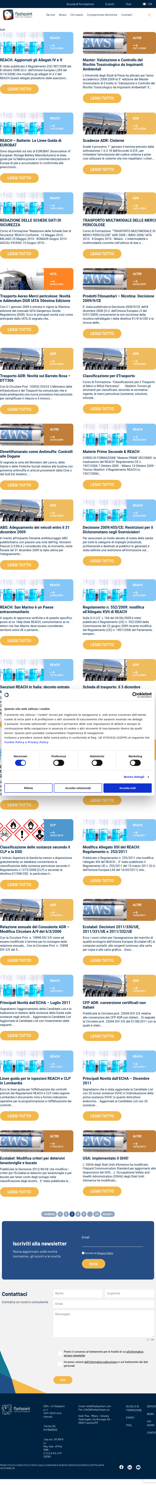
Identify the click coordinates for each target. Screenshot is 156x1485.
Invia (63, 1379)
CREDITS (72, 1463)
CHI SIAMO (150, 1421)
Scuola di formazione (80, 4)
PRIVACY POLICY (7, 1463)
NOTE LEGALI (38, 1463)
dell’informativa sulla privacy (101, 1362)
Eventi (109, 4)
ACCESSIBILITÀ (7, 1466)
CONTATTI (150, 1430)
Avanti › (108, 1214)
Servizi (50, 14)
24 (96, 1214)
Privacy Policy (38, 742)
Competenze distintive (102, 14)
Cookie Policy (14, 742)
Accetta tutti (127, 788)
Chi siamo (76, 14)
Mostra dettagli (134, 776)
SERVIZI (150, 1404)
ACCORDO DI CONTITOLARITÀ (90, 1463)
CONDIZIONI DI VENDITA (56, 1463)
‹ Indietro (49, 1214)
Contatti (126, 14)
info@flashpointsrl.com (98, 1404)
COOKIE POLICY (23, 1463)
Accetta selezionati (78, 788)
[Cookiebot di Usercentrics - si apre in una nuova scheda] (135, 695)
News (63, 14)
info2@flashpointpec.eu (97, 1407)
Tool (128, 4)
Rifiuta (28, 788)
